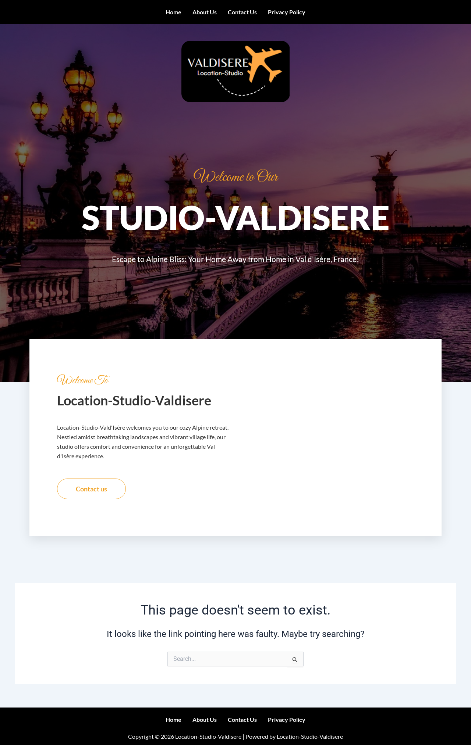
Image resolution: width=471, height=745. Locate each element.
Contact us (242, 11)
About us (204, 11)
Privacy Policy (286, 11)
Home (173, 11)
